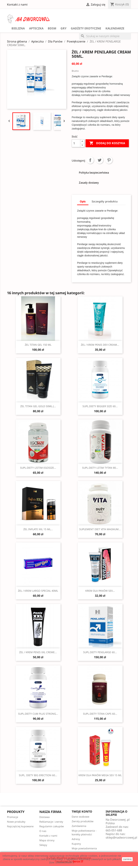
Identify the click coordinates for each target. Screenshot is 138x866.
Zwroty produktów (82, 821)
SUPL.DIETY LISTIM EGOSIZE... (38, 467)
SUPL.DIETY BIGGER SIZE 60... (100, 406)
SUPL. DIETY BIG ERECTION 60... (38, 775)
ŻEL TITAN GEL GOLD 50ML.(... (38, 406)
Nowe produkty (16, 821)
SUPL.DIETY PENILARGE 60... (100, 652)
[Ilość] (76, 143)
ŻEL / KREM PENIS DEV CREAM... (100, 344)
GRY (63, 28)
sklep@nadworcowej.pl (121, 837)
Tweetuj (99, 160)
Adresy (76, 839)
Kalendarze (114, 28)
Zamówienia (79, 826)
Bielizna (18, 28)
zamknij (127, 859)
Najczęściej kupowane (20, 826)
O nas (42, 831)
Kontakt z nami (17, 4)
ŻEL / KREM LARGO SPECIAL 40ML (38, 590)
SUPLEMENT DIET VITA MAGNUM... (100, 529)
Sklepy (43, 845)
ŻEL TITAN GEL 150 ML (38, 344)
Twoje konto (82, 811)
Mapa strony (46, 840)
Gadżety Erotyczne (86, 28)
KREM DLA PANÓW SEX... (100, 590)
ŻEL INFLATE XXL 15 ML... (38, 529)
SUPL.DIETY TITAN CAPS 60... (100, 713)
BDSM (52, 28)
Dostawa (44, 817)
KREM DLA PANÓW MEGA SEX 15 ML (100, 775)
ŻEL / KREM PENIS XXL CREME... (38, 652)
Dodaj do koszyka (107, 143)
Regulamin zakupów (51, 826)
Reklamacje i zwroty (51, 821)
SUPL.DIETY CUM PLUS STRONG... (38, 713)
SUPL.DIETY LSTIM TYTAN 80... (100, 467)
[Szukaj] (105, 36)
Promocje (12, 817)
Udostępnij (90, 160)
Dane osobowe (80, 816)
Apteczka (36, 28)
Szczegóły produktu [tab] (105, 201)
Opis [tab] (83, 201)
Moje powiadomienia (84, 848)
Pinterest (108, 160)
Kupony (76, 843)
